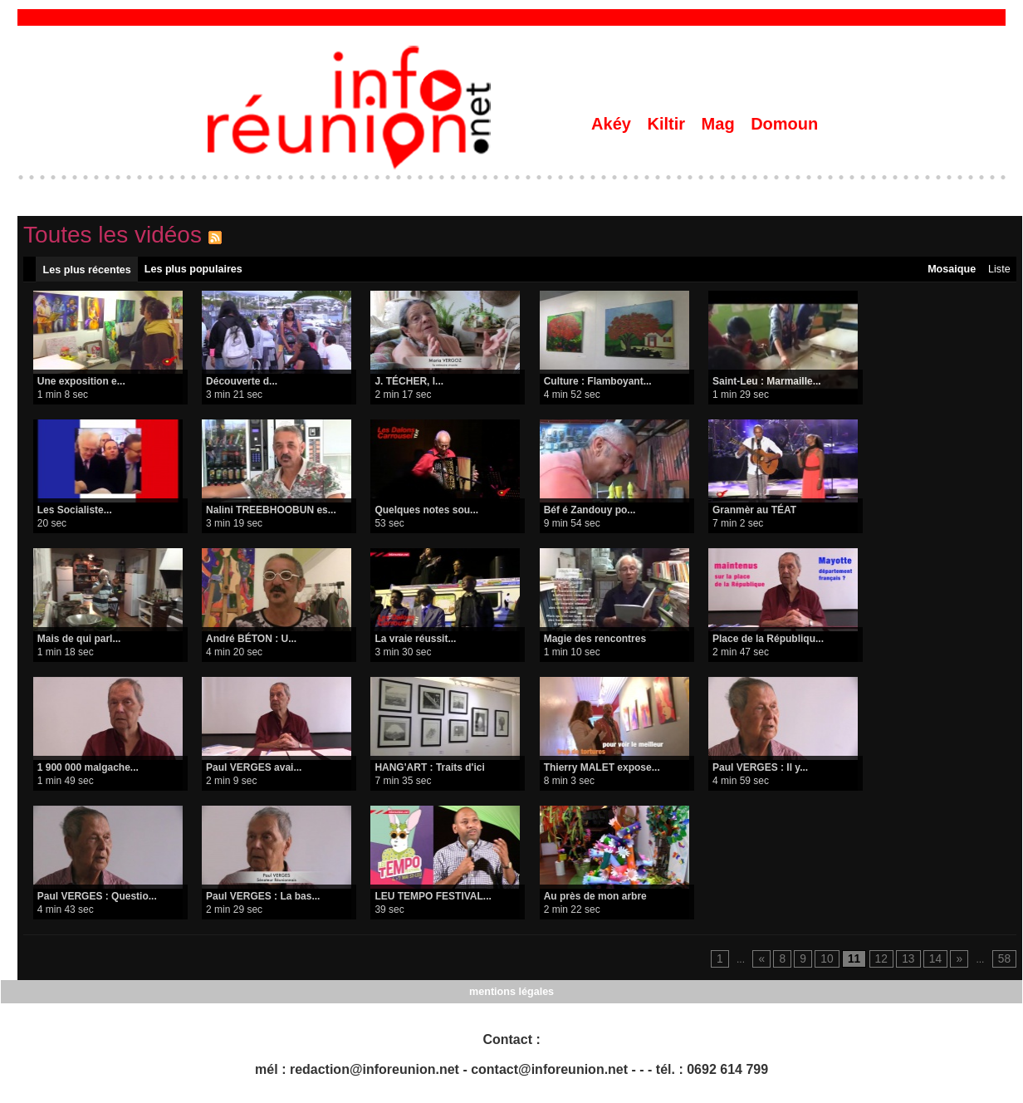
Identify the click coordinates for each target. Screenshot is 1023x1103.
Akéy (613, 124)
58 (1005, 962)
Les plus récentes (87, 271)
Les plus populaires (192, 271)
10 (836, 962)
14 (938, 962)
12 (887, 962)
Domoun (784, 124)
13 (913, 962)
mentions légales (511, 996)
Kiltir (668, 124)
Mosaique (949, 271)
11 (862, 962)
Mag (721, 124)
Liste (997, 271)
